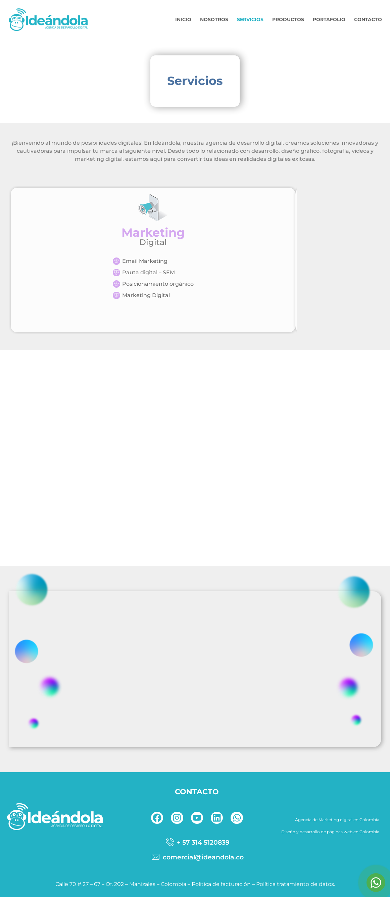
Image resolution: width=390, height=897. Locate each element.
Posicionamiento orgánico (158, 284)
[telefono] (197, 842)
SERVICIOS (250, 19)
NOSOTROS (214, 19)
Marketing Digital (146, 295)
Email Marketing (144, 261)
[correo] (197, 857)
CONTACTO (368, 19)
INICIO (183, 19)
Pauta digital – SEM (148, 272)
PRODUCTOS (288, 19)
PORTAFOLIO (329, 19)
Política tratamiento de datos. (295, 884)
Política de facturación (221, 884)
